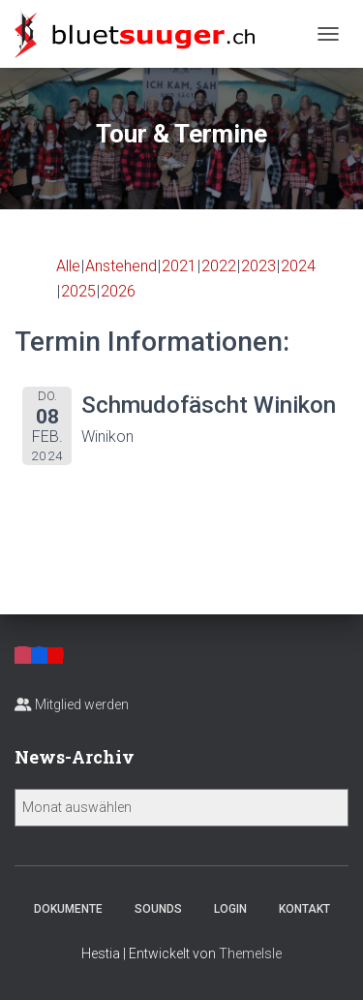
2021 (179, 266)
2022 (218, 266)
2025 (78, 291)
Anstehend (121, 266)
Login (230, 909)
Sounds (158, 909)
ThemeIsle (250, 953)
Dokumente (68, 909)
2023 (258, 266)
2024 (298, 266)
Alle (68, 266)
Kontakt (304, 909)
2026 (118, 291)
